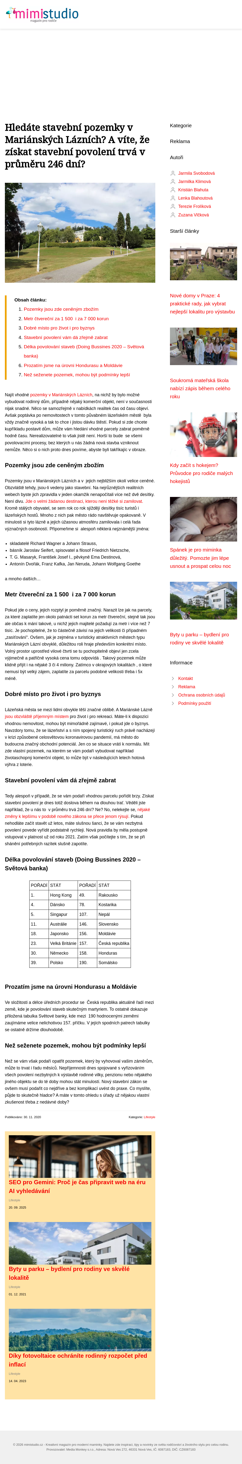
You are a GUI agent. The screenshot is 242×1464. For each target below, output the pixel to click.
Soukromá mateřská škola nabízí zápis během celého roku (200, 388)
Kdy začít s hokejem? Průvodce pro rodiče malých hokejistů (201, 473)
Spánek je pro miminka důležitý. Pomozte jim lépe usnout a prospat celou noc (200, 558)
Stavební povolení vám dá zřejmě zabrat (65, 337)
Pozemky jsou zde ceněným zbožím (61, 309)
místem (61, 716)
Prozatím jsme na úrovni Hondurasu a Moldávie (73, 365)
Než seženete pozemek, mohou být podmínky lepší (77, 374)
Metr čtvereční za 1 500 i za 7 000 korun (66, 318)
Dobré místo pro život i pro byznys (59, 327)
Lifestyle (149, 1117)
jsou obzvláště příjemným (29, 716)
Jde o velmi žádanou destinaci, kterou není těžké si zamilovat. (83, 501)
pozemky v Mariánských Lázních (61, 394)
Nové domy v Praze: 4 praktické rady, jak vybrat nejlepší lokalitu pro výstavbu (202, 304)
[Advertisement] (121, 65)
